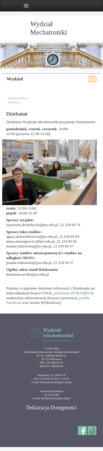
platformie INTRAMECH (74, 293)
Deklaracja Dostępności (51, 407)
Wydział (15, 79)
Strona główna (17, 98)
